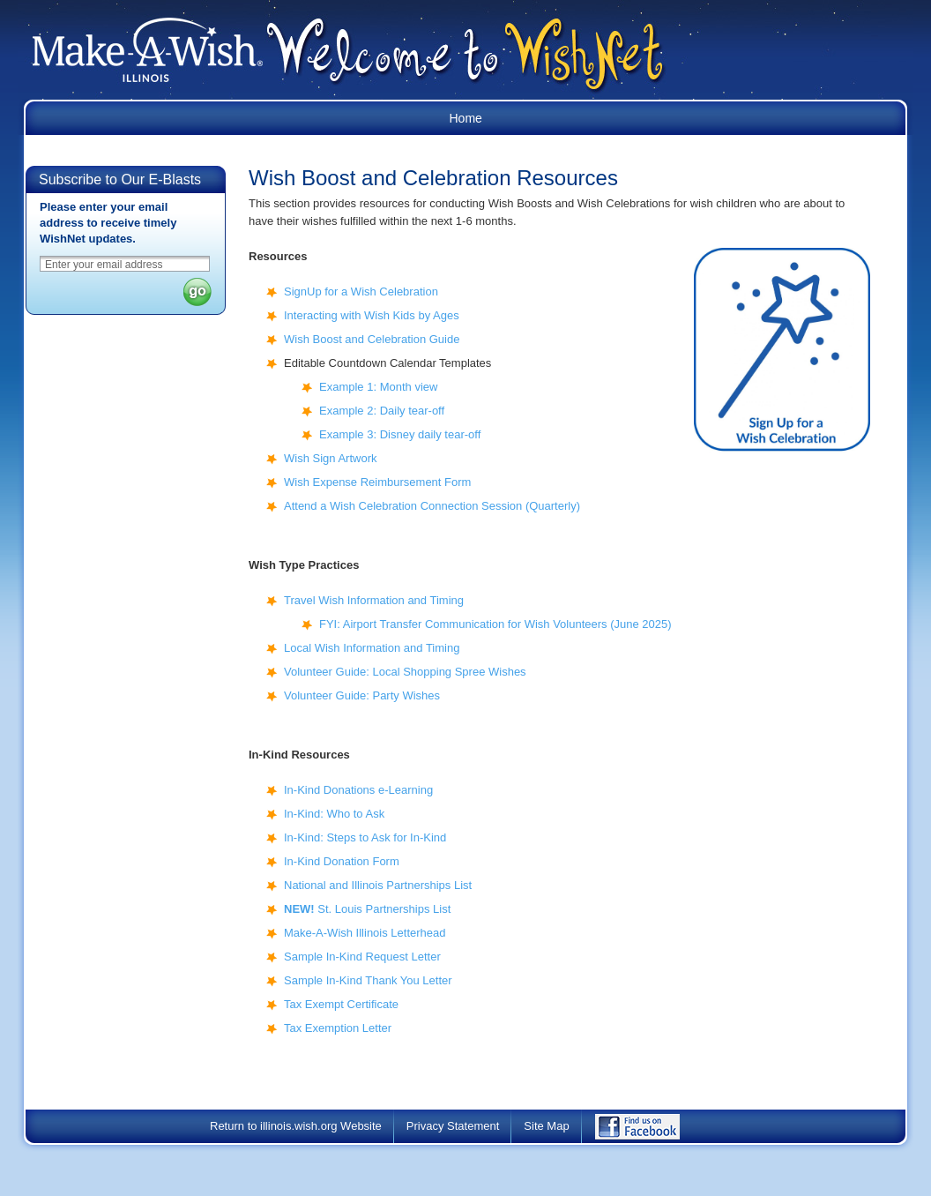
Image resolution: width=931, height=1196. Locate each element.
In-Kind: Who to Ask (334, 813)
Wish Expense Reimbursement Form (377, 482)
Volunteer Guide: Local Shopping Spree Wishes (405, 671)
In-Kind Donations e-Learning (358, 789)
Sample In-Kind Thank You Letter (368, 980)
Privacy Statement (453, 1125)
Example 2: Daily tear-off (381, 410)
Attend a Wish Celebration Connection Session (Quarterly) (432, 505)
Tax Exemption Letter (337, 1028)
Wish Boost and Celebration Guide (371, 339)
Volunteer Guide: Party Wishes (362, 695)
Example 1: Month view (378, 386)
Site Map (546, 1125)
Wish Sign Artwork (330, 458)
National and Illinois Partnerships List (378, 885)
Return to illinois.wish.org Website (296, 1125)
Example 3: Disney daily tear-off (399, 434)
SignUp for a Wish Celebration (361, 291)
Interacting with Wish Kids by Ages (371, 315)
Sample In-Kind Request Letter (362, 956)
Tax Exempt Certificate (341, 1004)
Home (466, 118)
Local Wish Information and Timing (371, 647)
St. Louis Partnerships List (367, 909)
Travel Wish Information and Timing (374, 600)
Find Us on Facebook (649, 1131)
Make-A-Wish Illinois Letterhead (365, 932)
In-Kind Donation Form (341, 861)
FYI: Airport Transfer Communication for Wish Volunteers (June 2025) (495, 624)
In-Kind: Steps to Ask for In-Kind (365, 837)
